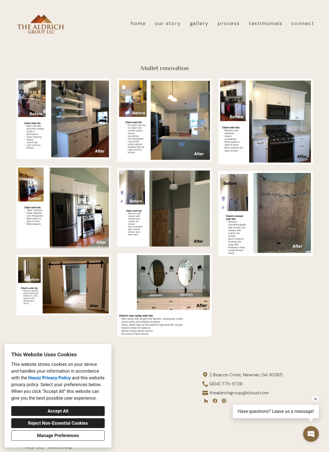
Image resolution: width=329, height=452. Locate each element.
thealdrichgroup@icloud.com (239, 393)
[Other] (224, 400)
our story (168, 23)
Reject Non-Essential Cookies (58, 423)
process (229, 23)
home (138, 23)
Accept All (58, 411)
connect (302, 23)
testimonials (266, 23)
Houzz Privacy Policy (49, 378)
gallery (199, 23)
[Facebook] (215, 400)
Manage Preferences (58, 435)
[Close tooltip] (315, 399)
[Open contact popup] (311, 434)
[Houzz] (206, 400)
